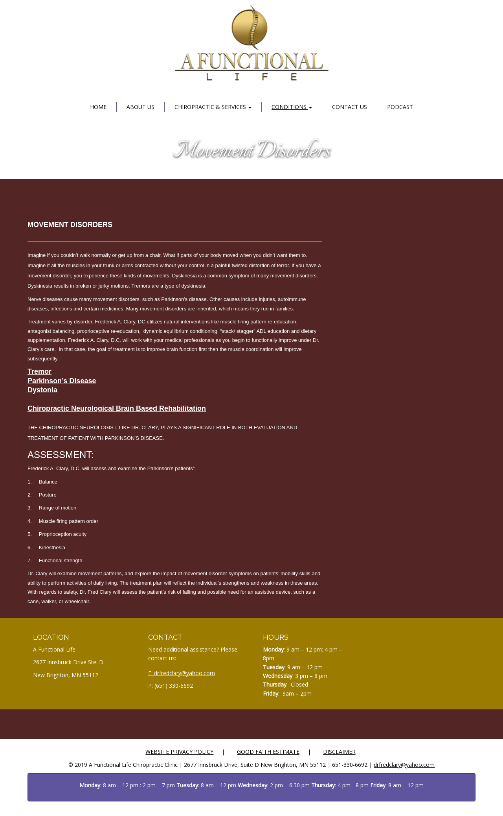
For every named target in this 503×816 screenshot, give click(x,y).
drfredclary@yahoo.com (184, 673)
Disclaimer (339, 751)
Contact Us (349, 107)
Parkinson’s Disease (62, 381)
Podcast (400, 107)
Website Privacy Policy (179, 751)
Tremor (39, 371)
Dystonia (42, 390)
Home (98, 107)
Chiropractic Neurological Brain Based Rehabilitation (117, 408)
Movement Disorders (251, 151)
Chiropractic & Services (213, 107)
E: (151, 673)
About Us (140, 107)
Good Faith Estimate (268, 751)
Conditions (292, 107)
